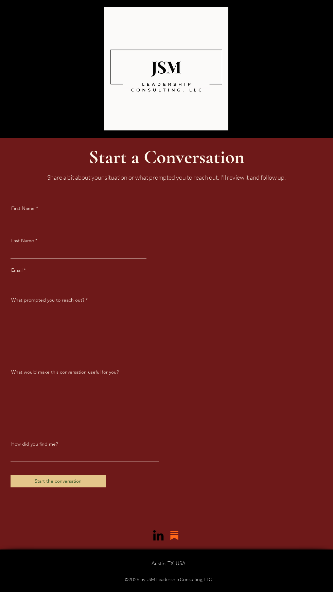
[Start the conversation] (58, 481)
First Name (23, 208)
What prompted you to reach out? (47, 300)
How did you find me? (34, 444)
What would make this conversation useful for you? (65, 372)
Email (16, 270)
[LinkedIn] (158, 535)
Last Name (22, 240)
